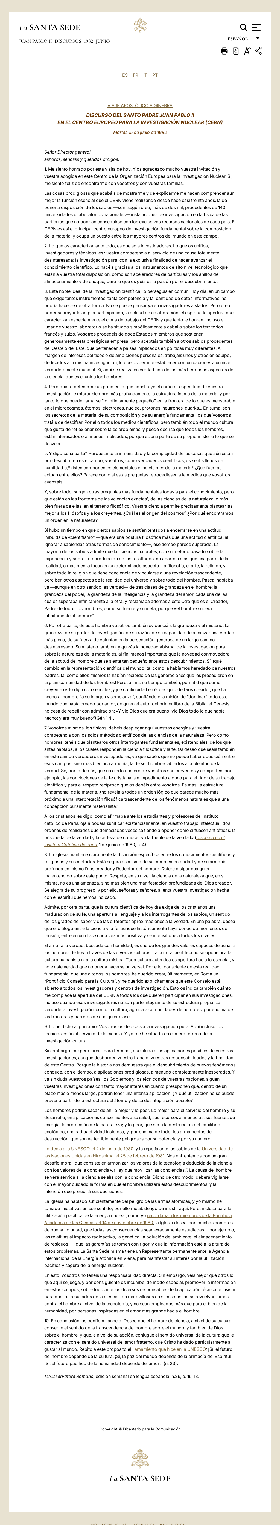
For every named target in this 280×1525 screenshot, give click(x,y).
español (240, 40)
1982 (89, 41)
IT (145, 75)
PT (155, 75)
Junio (103, 41)
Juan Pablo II (36, 41)
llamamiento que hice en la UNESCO (169, 1349)
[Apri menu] (255, 27)
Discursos (68, 41)
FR (135, 75)
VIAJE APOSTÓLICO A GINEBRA (140, 105)
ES (125, 75)
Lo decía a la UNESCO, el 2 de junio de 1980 (88, 1148)
